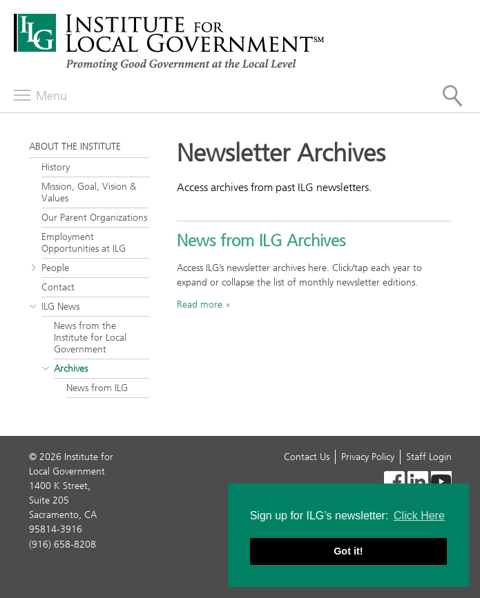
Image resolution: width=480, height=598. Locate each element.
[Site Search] (452, 96)
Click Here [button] (419, 515)
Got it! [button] (348, 551)
